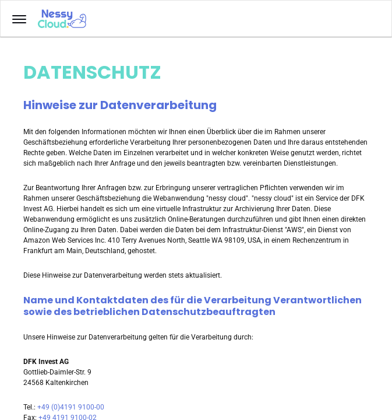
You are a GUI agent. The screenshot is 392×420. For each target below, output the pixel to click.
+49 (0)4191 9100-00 (70, 407)
